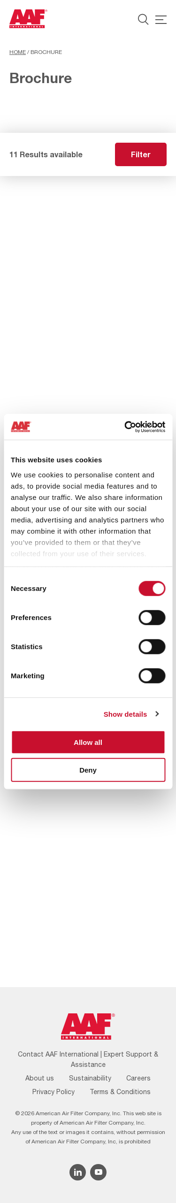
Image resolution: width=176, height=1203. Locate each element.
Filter (141, 154)
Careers (138, 1078)
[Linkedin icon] (77, 1172)
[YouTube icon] (98, 1172)
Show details (125, 714)
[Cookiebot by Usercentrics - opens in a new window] (125, 427)
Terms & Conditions (120, 1092)
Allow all (88, 742)
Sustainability (90, 1078)
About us (39, 1078)
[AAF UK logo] (28, 18)
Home (17, 52)
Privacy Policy (53, 1092)
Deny (88, 770)
